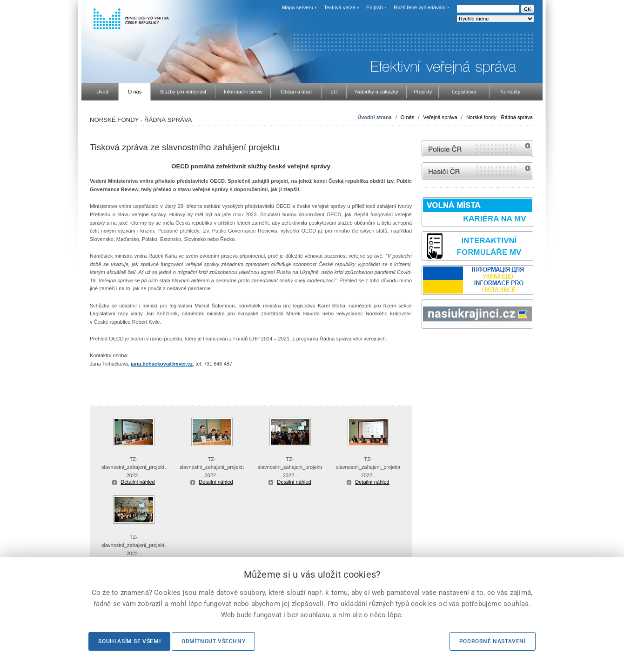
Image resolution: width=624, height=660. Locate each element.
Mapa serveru (297, 7)
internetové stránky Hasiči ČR (477, 171)
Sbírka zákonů (423, 346)
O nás (407, 117)
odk (426, 346)
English (374, 7)
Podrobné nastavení (492, 641)
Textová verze (340, 7)
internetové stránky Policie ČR (477, 148)
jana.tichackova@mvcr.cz (162, 364)
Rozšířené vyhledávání (420, 7)
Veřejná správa (440, 117)
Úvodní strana (374, 117)
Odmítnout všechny (213, 641)
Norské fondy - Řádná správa (499, 117)
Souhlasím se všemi (129, 641)
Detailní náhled (137, 482)
